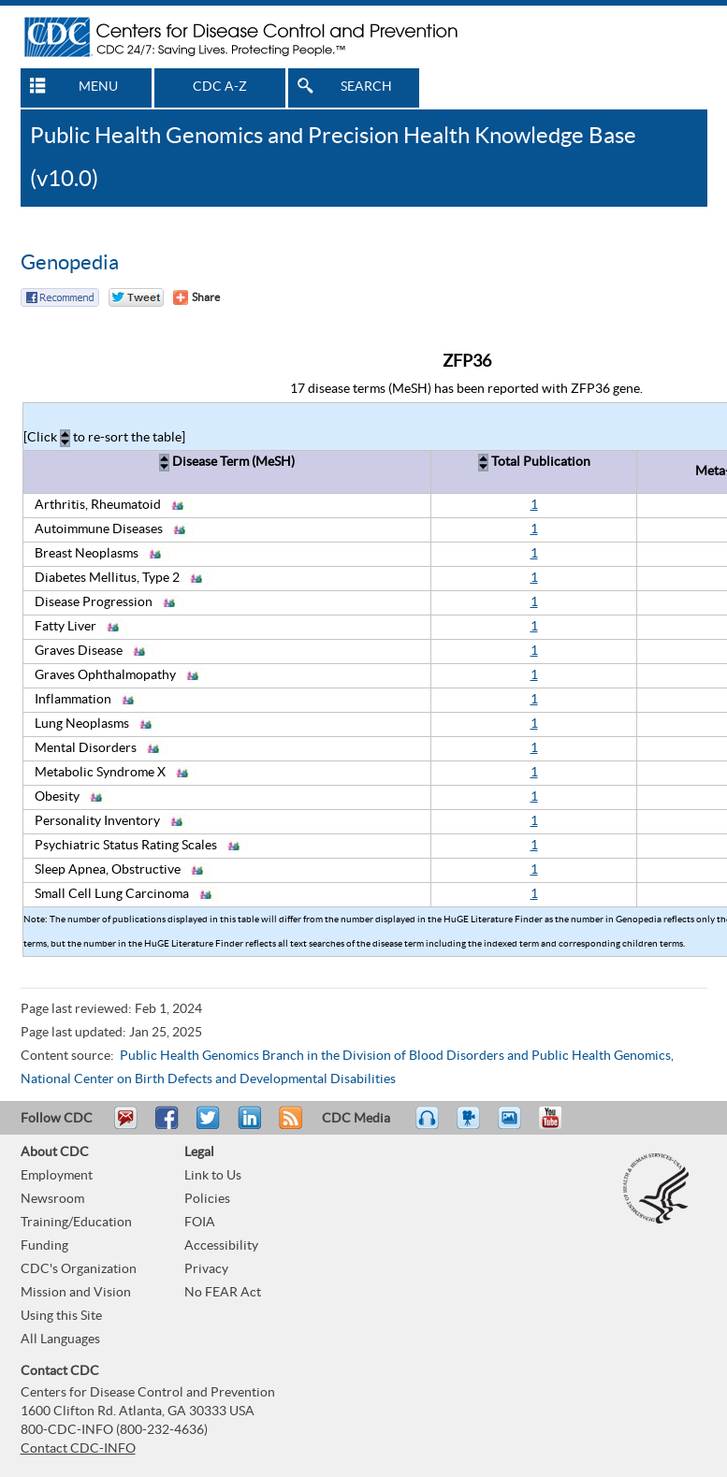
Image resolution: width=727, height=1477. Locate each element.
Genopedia (70, 263)
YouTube (559, 1126)
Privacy (206, 1269)
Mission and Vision (76, 1292)
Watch (470, 1126)
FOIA (199, 1222)
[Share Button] (196, 297)
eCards (513, 1126)
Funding (44, 1246)
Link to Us (212, 1175)
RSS (288, 1126)
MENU (98, 87)
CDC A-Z (220, 87)
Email (125, 1126)
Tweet (209, 1126)
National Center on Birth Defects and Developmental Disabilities (208, 1079)
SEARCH (366, 87)
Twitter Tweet (136, 297)
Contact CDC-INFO (78, 1448)
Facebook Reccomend (60, 297)
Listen (428, 1126)
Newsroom (52, 1199)
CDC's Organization (79, 1269)
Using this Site (61, 1316)
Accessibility (221, 1246)
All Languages (60, 1339)
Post (247, 1126)
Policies (207, 1199)
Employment (57, 1175)
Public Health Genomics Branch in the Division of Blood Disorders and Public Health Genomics (395, 1056)
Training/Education (76, 1222)
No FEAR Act (222, 1292)
